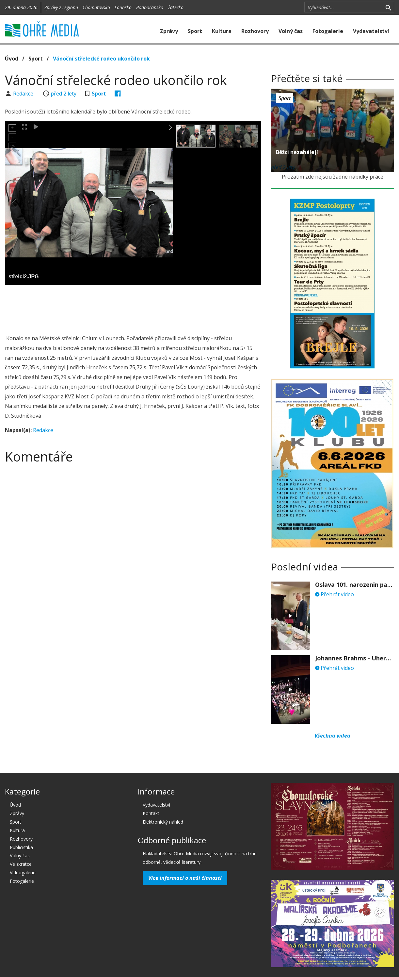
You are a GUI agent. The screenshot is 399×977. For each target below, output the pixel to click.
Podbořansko (149, 7)
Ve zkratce (21, 864)
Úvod (11, 58)
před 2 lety (63, 93)
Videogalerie (23, 872)
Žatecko (176, 7)
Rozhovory (255, 31)
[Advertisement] (133, 308)
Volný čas (291, 31)
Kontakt (151, 813)
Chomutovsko (96, 7)
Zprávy (169, 31)
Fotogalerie (327, 31)
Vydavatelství (371, 31)
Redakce (24, 93)
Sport (195, 31)
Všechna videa (332, 735)
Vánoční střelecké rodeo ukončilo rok (101, 58)
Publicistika (21, 847)
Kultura (221, 31)
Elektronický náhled (163, 822)
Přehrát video (334, 594)
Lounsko (123, 7)
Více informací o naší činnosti (185, 877)
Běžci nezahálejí (297, 152)
